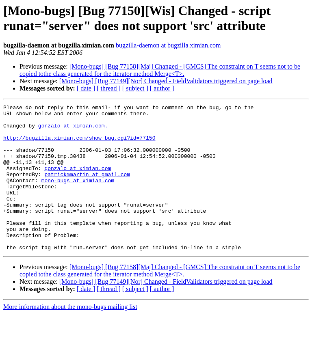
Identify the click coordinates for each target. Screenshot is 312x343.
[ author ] (162, 88)
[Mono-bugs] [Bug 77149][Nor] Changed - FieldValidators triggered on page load (166, 81)
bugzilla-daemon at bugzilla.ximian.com (168, 45)
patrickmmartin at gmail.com (87, 188)
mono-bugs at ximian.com (77, 196)
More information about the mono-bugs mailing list (70, 335)
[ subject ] (135, 88)
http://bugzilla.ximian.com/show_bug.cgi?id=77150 (79, 145)
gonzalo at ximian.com (77, 181)
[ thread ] (109, 88)
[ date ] (86, 88)
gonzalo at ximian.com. (73, 130)
